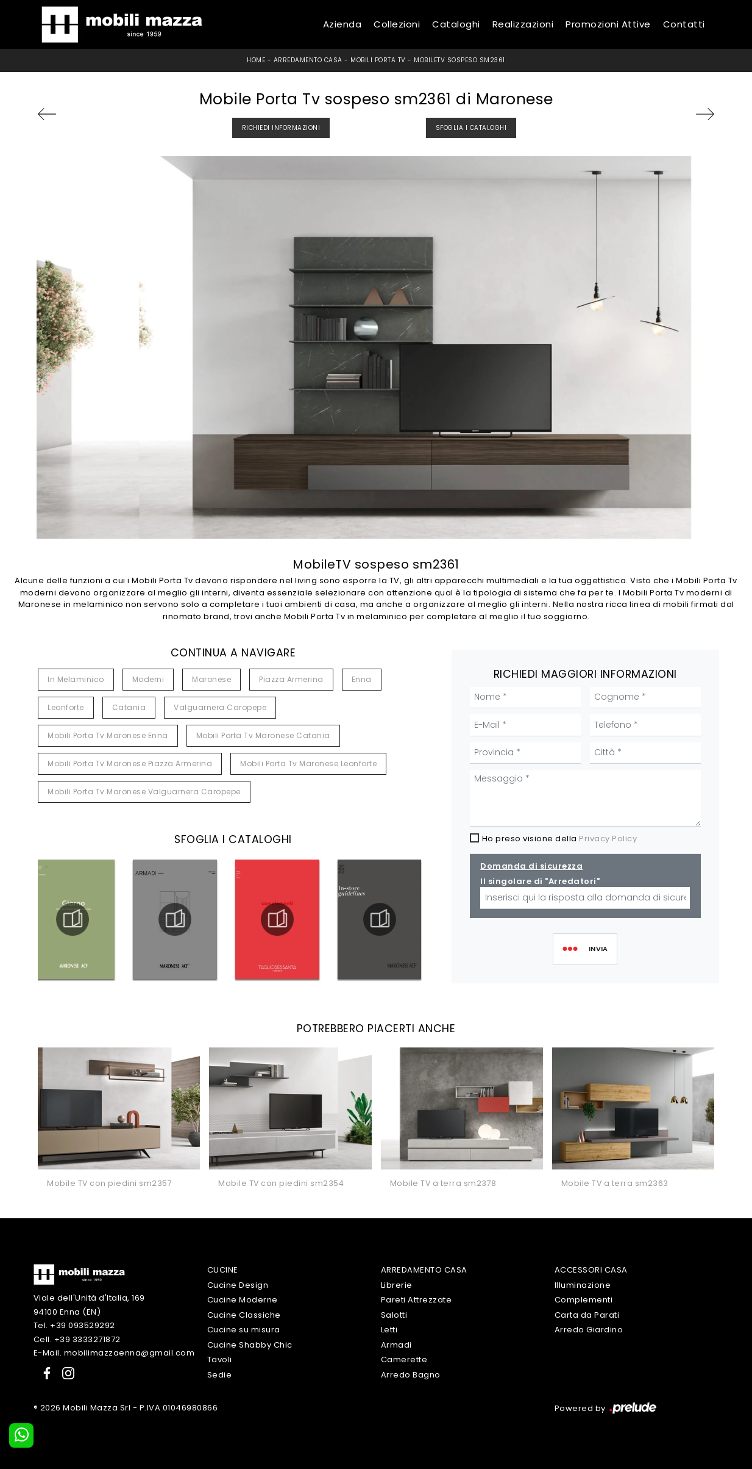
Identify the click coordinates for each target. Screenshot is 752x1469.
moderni (148, 679)
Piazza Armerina (291, 679)
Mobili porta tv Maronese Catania (263, 735)
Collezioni (397, 24)
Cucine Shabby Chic (250, 1345)
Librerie (397, 1285)
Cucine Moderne (242, 1300)
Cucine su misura (243, 1329)
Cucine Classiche (244, 1315)
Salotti (394, 1315)
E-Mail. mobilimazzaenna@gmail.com (114, 1353)
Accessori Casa (591, 1270)
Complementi (584, 1300)
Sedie (219, 1375)
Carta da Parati (587, 1315)
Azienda (342, 24)
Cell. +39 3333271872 (77, 1339)
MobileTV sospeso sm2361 (459, 60)
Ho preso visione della (559, 838)
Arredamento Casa (308, 60)
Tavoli (219, 1359)
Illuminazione (583, 1285)
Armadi (396, 1345)
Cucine (222, 1270)
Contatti (684, 24)
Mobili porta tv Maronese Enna (108, 735)
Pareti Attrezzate (416, 1300)
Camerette (404, 1359)
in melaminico (76, 679)
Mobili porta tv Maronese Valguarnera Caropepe (144, 791)
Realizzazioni (523, 24)
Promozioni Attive (608, 24)
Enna (362, 679)
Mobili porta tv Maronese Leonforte (308, 763)
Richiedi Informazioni (281, 127)
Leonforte (66, 707)
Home (256, 60)
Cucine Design (238, 1285)
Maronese (211, 679)
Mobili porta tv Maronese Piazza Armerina (130, 763)
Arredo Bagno (411, 1375)
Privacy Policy (608, 838)
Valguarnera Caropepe (220, 707)
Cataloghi (456, 24)
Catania (129, 707)
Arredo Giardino (589, 1329)
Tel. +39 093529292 (74, 1325)
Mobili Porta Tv (378, 60)
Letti (389, 1329)
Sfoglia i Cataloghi (471, 127)
